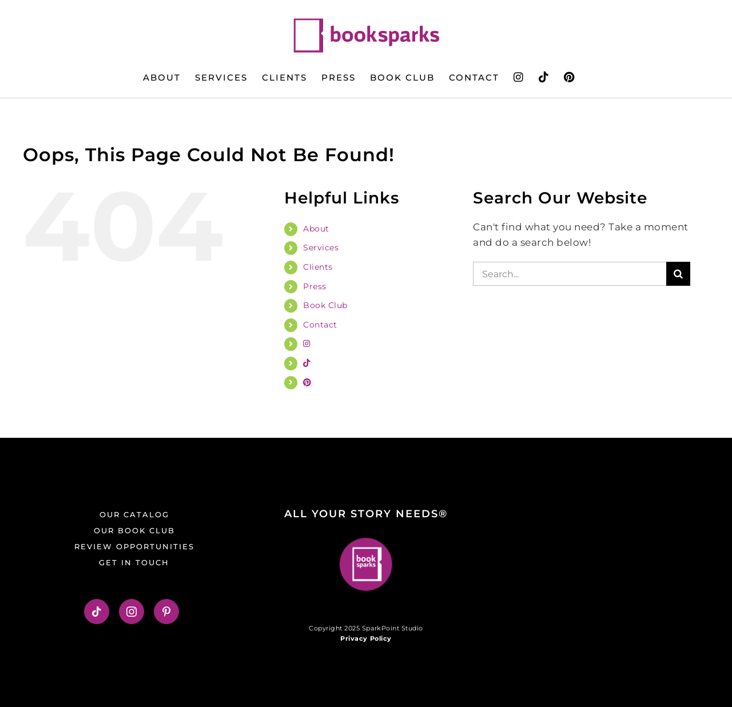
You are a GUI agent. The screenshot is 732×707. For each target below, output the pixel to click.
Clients (318, 267)
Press (315, 286)
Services (321, 247)
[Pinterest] (167, 611)
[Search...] (569, 274)
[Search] (678, 274)
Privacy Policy (365, 638)
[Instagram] (132, 611)
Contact (320, 324)
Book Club (325, 305)
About (316, 228)
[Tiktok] (97, 611)
